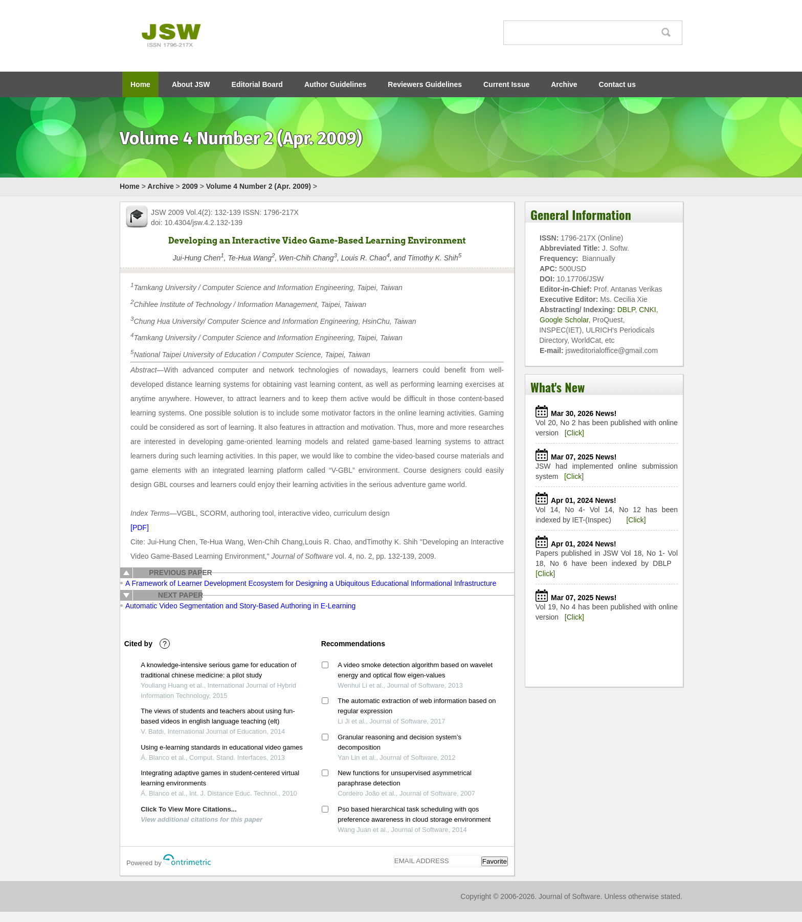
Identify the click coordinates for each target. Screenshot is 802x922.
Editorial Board (257, 84)
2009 (190, 186)
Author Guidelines (335, 84)
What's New (557, 387)
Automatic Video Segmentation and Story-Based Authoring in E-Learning (240, 606)
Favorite (494, 861)
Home (140, 84)
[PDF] (139, 527)
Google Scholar (564, 320)
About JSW (191, 84)
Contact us (617, 84)
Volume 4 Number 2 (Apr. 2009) (258, 186)
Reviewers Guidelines (425, 84)
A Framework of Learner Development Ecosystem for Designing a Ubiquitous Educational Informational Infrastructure (310, 583)
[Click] (574, 433)
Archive (564, 84)
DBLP (626, 309)
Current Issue (506, 84)
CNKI (647, 309)
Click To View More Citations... (188, 809)
